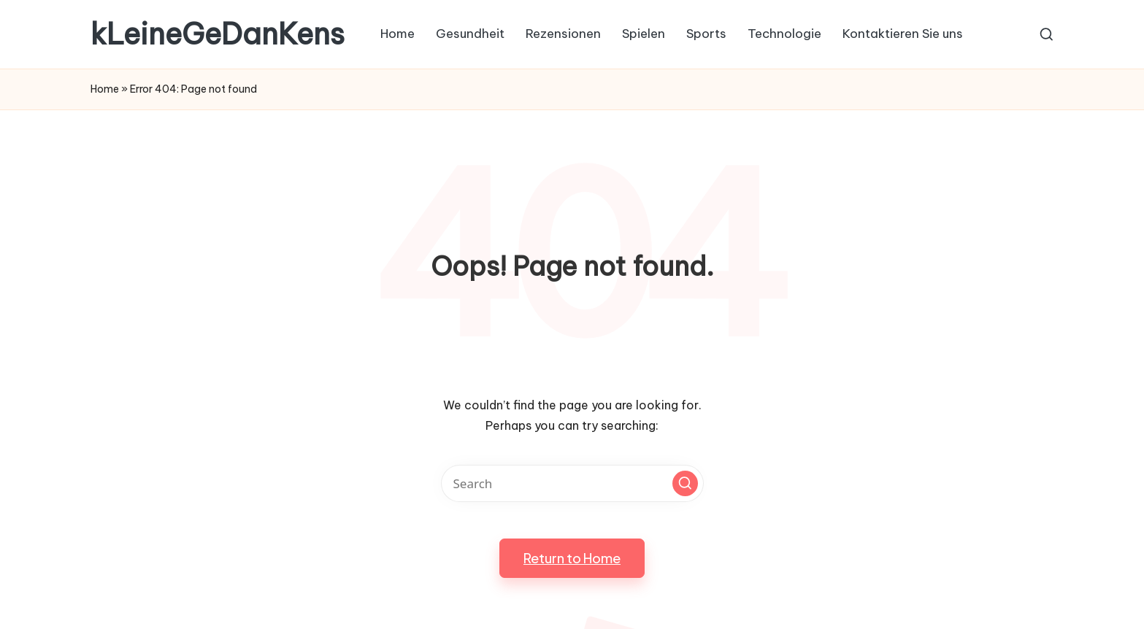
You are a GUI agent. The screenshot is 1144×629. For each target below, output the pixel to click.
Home (105, 89)
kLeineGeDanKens (218, 34)
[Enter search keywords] (572, 483)
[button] (685, 483)
